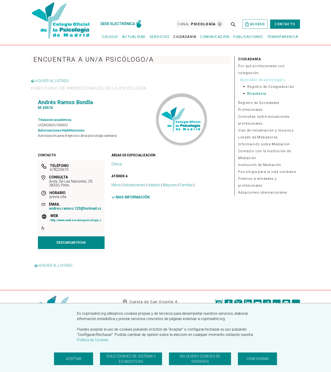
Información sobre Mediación (264, 144)
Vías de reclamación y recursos (266, 130)
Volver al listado (50, 81)
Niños (116, 185)
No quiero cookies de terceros (200, 359)
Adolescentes (134, 185)
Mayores (170, 185)
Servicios (160, 37)
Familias (186, 185)
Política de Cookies (92, 340)
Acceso (255, 24)
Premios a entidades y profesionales (257, 182)
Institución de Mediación (259, 165)
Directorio (256, 93)
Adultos (154, 185)
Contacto (285, 24)
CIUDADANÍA (249, 59)
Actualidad (134, 37)
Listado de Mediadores (258, 137)
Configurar (257, 359)
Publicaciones (248, 37)
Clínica (116, 164)
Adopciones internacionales (262, 192)
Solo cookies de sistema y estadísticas (131, 359)
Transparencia (282, 37)
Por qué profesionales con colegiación (261, 69)
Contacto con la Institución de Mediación (264, 154)
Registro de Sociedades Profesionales (259, 106)
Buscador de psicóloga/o (262, 80)
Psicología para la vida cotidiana (267, 172)
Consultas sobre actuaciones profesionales (264, 120)
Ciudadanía (184, 37)
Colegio (110, 37)
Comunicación (214, 37)
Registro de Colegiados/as (270, 87)
